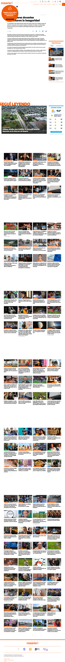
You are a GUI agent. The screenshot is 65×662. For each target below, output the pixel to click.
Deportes (53, 4)
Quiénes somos (7, 658)
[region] (32, 10)
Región (45, 4)
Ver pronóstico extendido (56, 131)
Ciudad (41, 4)
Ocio (57, 4)
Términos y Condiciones (9, 660)
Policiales (49, 4)
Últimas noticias (36, 4)
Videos (60, 4)
